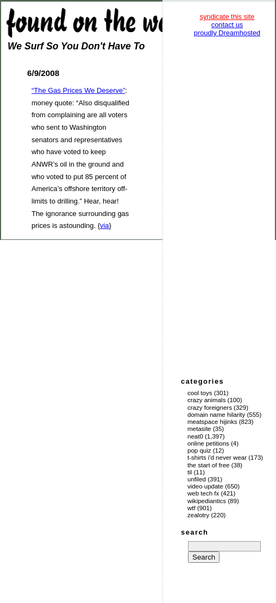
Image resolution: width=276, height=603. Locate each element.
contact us (227, 25)
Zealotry (198, 515)
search (194, 532)
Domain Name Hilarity (216, 414)
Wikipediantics (206, 501)
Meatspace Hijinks (212, 421)
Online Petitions (208, 443)
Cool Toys (199, 393)
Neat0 (195, 436)
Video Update (205, 486)
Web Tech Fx (203, 493)
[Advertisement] (227, 206)
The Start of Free (208, 465)
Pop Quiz (199, 450)
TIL (189, 472)
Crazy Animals (206, 400)
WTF (191, 508)
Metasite (199, 429)
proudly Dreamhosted (227, 33)
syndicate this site (226, 16)
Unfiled (196, 479)
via (104, 225)
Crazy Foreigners (209, 407)
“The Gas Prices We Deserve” (79, 90)
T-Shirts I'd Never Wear (217, 457)
